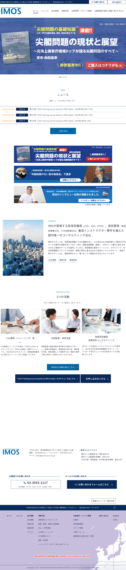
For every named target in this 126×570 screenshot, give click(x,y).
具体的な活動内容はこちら (63, 367)
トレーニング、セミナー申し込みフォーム (53, 544)
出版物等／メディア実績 (81, 11)
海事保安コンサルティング (48, 520)
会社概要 (30, 520)
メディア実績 (78, 528)
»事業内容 (62, 260)
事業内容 (30, 524)
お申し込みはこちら (95, 378)
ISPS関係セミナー (45, 536)
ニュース (45, 11)
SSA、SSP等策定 (44, 528)
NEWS (115, 520)
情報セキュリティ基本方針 (104, 501)
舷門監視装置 (78, 524)
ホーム (35, 11)
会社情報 (55, 11)
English (116, 516)
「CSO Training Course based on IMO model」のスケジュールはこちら (45, 378)
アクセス (30, 532)
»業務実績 (73, 260)
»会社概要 (52, 260)
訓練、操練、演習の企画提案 (48, 524)
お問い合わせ (103, 516)
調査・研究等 (43, 540)
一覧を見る (63, 131)
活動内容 (65, 11)
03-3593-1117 (37, 482)
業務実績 (30, 528)
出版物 (75, 520)
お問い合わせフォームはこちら (92, 484)
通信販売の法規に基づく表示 (83, 536)
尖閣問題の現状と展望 (109, 11)
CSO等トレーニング (45, 532)
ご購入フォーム (79, 532)
